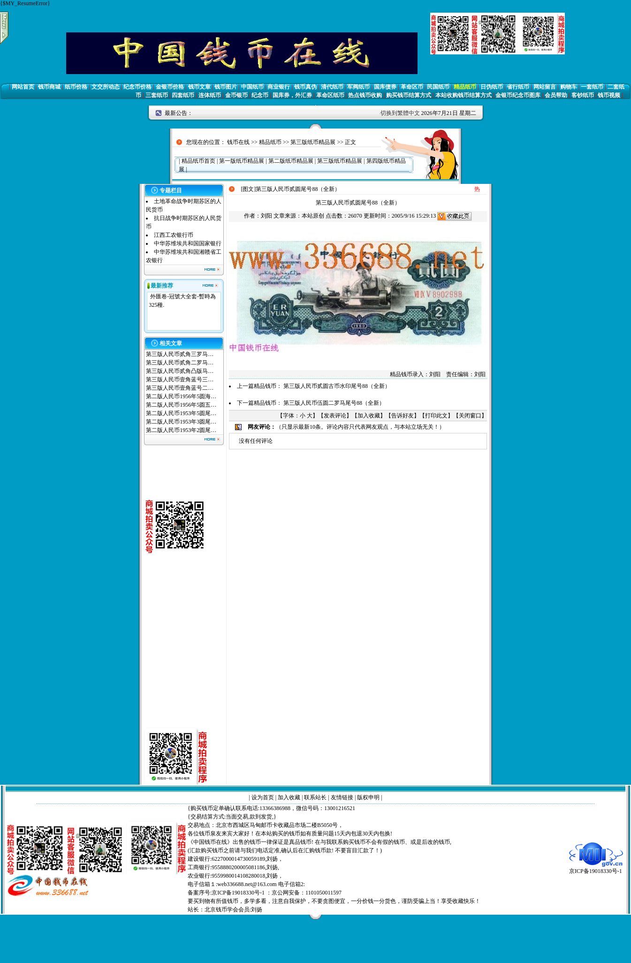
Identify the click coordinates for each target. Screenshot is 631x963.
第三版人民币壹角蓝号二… (179, 388)
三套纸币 (156, 95)
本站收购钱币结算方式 (463, 95)
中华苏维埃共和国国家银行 (187, 243)
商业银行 (278, 86)
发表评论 (335, 415)
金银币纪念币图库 (517, 95)
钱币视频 (609, 95)
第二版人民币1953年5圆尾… (181, 413)
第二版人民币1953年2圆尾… (181, 430)
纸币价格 (76, 86)
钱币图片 (225, 86)
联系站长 (315, 797)
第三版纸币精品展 (312, 142)
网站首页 (23, 86)
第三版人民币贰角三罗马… (179, 354)
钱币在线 (238, 142)
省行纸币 (518, 86)
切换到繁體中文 (400, 113)
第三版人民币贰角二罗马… (179, 362)
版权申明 (368, 797)
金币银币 (236, 95)
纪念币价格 (137, 86)
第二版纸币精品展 (291, 161)
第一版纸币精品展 (242, 161)
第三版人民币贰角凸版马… (179, 371)
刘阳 (266, 215)
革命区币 (412, 86)
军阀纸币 (358, 86)
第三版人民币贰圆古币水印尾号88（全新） (336, 386)
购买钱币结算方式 (408, 95)
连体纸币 (209, 95)
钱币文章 (199, 86)
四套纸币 (183, 95)
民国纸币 (438, 86)
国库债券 (385, 86)
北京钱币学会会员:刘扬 (233, 909)
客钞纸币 (582, 95)
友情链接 (342, 797)
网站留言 (544, 86)
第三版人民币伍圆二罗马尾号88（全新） (334, 403)
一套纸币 (592, 86)
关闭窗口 (470, 415)
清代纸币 (332, 86)
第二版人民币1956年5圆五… (181, 405)
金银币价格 (170, 86)
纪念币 (259, 95)
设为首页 (262, 797)
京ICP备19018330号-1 (596, 868)
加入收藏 (368, 415)
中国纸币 (252, 86)
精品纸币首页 (198, 161)
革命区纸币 (330, 95)
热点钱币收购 (365, 95)
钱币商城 (49, 86)
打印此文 (436, 415)
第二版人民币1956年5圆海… (181, 396)
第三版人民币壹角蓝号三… (179, 379)
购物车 (568, 86)
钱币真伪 (305, 86)
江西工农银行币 (173, 235)
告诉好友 (402, 415)
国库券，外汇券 (292, 95)
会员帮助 (556, 95)
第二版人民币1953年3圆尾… (181, 421)
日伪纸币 (491, 86)
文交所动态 (105, 86)
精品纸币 (465, 86)
